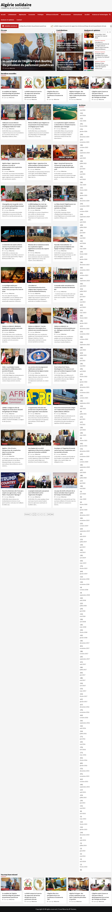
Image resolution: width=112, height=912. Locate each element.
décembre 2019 (84, 515)
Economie (32, 14)
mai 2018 (82, 616)
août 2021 (83, 408)
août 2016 (83, 728)
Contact (19, 20)
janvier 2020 (83, 510)
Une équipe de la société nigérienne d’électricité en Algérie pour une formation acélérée (39, 450)
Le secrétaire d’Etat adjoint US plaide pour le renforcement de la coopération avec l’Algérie (69, 45)
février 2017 (83, 696)
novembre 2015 (84, 776)
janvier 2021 (83, 446)
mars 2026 (83, 121)
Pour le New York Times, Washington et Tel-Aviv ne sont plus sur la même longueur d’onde (65, 369)
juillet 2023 (83, 291)
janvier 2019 (83, 573)
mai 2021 (82, 424)
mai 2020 (82, 488)
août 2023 (83, 286)
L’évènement (12, 14)
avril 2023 (83, 307)
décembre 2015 (84, 771)
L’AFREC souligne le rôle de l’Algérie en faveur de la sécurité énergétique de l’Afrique (12, 409)
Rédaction (12, 68)
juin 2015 (82, 803)
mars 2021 (83, 435)
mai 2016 (82, 744)
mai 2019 (82, 552)
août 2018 (83, 600)
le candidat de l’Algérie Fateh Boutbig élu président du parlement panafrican (38, 26)
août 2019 (83, 536)
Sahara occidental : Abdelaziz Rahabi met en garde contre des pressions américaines (12, 328)
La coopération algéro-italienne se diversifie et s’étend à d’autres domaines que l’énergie (64, 124)
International (77, 14)
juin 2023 (82, 296)
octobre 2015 (84, 781)
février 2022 (83, 376)
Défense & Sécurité (52, 14)
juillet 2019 (83, 541)
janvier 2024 (83, 259)
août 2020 (83, 472)
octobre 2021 (84, 398)
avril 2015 (83, 813)
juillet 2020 (83, 478)
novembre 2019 (84, 520)
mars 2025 (83, 184)
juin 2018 (82, 611)
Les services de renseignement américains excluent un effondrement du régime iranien (38, 369)
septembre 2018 (85, 595)
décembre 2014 (84, 835)
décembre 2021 (84, 387)
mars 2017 (83, 691)
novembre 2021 (84, 392)
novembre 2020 (84, 456)
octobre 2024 (84, 211)
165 (49, 514)
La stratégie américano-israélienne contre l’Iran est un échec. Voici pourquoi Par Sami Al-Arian (102, 34)
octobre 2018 (84, 589)
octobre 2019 (84, 525)
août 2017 (83, 664)
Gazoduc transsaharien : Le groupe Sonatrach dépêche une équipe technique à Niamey (64, 246)
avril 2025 (83, 179)
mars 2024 (83, 248)
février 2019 (83, 568)
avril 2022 (83, 371)
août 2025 (83, 158)
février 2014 (83, 867)
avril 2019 (83, 557)
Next (52, 514)
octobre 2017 (84, 653)
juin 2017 (82, 675)
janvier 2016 (83, 765)
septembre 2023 (85, 280)
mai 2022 (82, 366)
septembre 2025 (85, 152)
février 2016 (83, 760)
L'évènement (6, 57)
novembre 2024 (84, 206)
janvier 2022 (83, 382)
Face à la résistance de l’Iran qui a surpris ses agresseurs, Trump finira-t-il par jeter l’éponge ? (12, 493)
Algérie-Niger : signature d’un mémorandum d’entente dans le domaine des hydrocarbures (38, 165)
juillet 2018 (83, 605)
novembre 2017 (84, 648)
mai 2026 (82, 110)
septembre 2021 (85, 403)
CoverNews (62, 909)
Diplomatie (22, 14)
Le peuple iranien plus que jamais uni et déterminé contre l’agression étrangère (38, 493)
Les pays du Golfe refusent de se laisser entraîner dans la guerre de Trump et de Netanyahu (64, 493)
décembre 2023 (84, 264)
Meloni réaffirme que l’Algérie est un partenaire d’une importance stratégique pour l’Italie (38, 124)
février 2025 (83, 190)
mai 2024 (82, 238)
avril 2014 (83, 861)
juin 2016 (82, 739)
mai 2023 (82, 302)
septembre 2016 (85, 723)
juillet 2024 (83, 227)
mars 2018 (83, 627)
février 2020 (83, 504)
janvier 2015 (83, 829)
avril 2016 (83, 749)
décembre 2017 (84, 643)
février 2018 (83, 632)
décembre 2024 (84, 200)
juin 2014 (82, 851)
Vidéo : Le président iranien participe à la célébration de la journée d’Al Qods (11, 369)
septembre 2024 (85, 216)
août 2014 (83, 840)
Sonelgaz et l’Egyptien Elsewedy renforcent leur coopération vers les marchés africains (64, 450)
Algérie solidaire (16, 4)
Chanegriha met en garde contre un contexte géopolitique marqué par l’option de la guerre (13, 206)
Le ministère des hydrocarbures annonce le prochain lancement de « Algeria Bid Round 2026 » (12, 246)
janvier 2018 (83, 637)
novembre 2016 (84, 712)
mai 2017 (82, 680)
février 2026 (83, 126)
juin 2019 (82, 547)
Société (87, 14)
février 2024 (83, 254)
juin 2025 (82, 168)
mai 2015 (82, 808)
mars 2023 (83, 312)
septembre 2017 (85, 659)
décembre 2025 (84, 136)
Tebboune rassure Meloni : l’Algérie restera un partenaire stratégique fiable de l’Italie (11, 124)
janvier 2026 (83, 131)
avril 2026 (83, 115)
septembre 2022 (85, 344)
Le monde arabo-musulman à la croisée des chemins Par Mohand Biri (102, 56)
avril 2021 (83, 430)
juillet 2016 (83, 733)
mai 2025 (82, 174)
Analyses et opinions (7, 20)
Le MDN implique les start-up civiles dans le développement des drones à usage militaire (37, 206)
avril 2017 (83, 685)
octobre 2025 (84, 147)
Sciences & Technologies (100, 14)
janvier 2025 (83, 195)
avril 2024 (83, 243)
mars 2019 (83, 563)
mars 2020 (83, 499)
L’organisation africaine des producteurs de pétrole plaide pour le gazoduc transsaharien (38, 409)
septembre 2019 (85, 531)
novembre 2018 (84, 584)
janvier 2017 (83, 701)
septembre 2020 (85, 467)
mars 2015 (83, 819)
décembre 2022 (84, 328)
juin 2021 (82, 419)
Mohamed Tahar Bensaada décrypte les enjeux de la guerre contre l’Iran (101, 65)
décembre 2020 (84, 451)
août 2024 (83, 222)
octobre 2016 (84, 717)
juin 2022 (82, 360)
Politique (40, 14)
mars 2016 (83, 755)
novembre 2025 (84, 142)
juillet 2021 (83, 414)
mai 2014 (82, 856)
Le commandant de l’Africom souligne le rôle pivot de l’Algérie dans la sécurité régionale (68, 64)
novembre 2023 (84, 270)
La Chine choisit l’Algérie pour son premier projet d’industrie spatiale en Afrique (65, 206)
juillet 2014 (83, 845)
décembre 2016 (84, 707)
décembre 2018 (84, 579)
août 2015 (83, 792)
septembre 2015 (85, 787)
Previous (27, 514)
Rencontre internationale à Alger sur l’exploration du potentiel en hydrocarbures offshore (64, 409)
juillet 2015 (83, 797)
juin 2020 (82, 483)
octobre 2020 (84, 462)
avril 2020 (83, 494)
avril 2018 (83, 621)
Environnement (66, 14)
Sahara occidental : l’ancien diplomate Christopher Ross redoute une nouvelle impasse (37, 328)
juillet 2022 (83, 355)
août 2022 (83, 350)
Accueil (3, 14)
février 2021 (83, 440)
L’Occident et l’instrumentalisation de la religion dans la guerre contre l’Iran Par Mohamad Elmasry (102, 45)
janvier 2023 (83, 323)
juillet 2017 (83, 669)
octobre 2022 (84, 339)
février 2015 (83, 824)
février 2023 (83, 318)
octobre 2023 (84, 275)
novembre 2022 (84, 334)
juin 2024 (82, 232)
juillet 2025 (83, 163)
